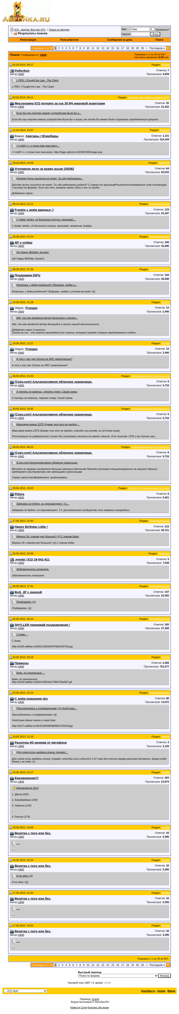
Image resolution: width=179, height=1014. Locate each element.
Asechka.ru (148, 990)
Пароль (125, 34)
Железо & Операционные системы (148, 488)
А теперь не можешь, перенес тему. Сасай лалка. (47, 391)
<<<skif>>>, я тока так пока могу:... (38, 145)
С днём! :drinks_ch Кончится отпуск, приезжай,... (46, 219)
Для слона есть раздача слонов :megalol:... (42, 752)
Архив (161, 990)
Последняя (157, 48)
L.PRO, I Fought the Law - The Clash (37, 80)
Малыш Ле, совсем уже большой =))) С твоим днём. (47, 536)
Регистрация (28, 39)
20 (137, 48)
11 (92, 48)
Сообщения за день (119, 39)
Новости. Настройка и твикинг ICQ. (148, 97)
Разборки (163, 162)
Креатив (164, 130)
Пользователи (69, 39)
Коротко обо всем (98, 1007)
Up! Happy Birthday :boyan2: (32, 252)
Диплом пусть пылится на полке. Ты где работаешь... (49, 178)
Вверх (171, 990)
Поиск (159, 39)
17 (122, 48)
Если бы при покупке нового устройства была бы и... (48, 113)
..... (18, 843)
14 (107, 48)
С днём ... (22, 634)
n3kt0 (21, 74)
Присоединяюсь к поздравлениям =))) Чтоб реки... (46, 708)
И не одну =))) (24, 875)
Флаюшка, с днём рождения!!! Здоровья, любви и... (46, 285)
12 (97, 48)
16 (117, 48)
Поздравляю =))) (26, 601)
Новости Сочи (78, 1007)
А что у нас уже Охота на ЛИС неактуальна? (44, 359)
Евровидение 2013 (27, 788)
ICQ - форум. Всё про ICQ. (30, 29)
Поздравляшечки (159, 203)
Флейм (165, 64)
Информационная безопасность (150, 376)
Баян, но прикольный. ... (30, 672)
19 (132, 48)
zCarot (95, 999)
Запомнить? (160, 29)
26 (142, 48)
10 (87, 48)
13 (102, 48)
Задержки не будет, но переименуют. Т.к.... (42, 503)
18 (127, 48)
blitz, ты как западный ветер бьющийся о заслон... (47, 317)
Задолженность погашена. (32, 569)
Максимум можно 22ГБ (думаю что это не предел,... (48, 424)
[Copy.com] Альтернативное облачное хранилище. (47, 462)
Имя (123, 29)
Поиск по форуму (59, 29)
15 (112, 48)
